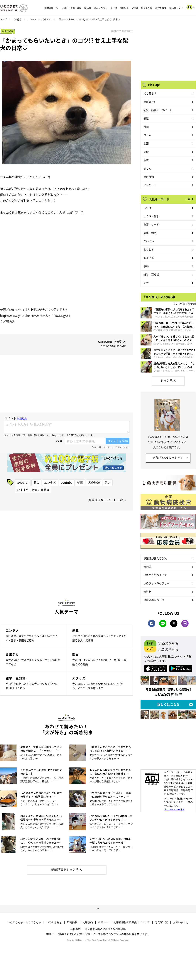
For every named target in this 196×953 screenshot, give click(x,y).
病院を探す (160, 8)
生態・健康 (75, 8)
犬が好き (17, 19)
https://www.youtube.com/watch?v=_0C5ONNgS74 (35, 315)
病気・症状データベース (157, 110)
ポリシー (103, 922)
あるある (148, 258)
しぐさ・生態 (151, 216)
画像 (146, 151)
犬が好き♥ (149, 102)
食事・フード (151, 224)
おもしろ (148, 249)
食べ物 (113, 8)
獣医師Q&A (146, 8)
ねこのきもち (54, 922)
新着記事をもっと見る (66, 869)
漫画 (146, 126)
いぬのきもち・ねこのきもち (24, 922)
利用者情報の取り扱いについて (132, 922)
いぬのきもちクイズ (155, 575)
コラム (147, 135)
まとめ (147, 168)
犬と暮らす (149, 93)
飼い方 (87, 8)
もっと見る (168, 380)
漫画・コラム (100, 8)
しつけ (64, 8)
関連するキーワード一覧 (105, 500)
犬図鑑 (135, 8)
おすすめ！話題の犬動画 (33, 490)
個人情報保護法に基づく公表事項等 (105, 929)
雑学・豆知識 (151, 274)
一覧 (187, 199)
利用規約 (87, 922)
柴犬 (108, 482)
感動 (146, 266)
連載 (146, 118)
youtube (66, 482)
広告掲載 (72, 922)
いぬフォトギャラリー (156, 583)
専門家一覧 (161, 922)
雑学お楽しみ (51, 8)
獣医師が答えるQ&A (155, 558)
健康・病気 (149, 233)
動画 (80, 482)
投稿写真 (124, 8)
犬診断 (147, 591)
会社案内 (75, 929)
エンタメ (32, 19)
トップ (3, 19)
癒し (36, 482)
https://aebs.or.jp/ (174, 809)
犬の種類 (94, 482)
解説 (146, 160)
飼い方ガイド (176, 8)
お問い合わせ (181, 922)
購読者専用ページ (153, 600)
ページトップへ (98, 909)
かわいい (47, 19)
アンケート (149, 185)
